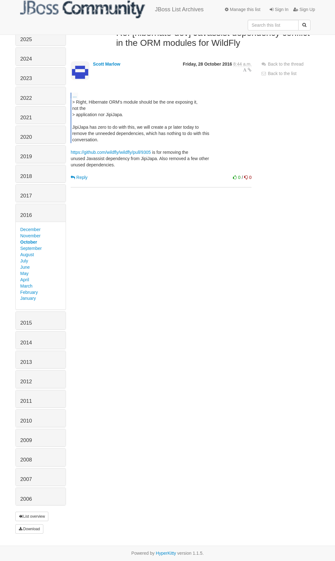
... (75, 95)
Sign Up (304, 9)
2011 (26, 401)
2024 (26, 59)
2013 (26, 362)
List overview (32, 516)
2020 (26, 137)
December (30, 229)
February (29, 292)
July (24, 260)
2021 (26, 118)
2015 (26, 323)
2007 (26, 479)
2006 (26, 499)
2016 (26, 215)
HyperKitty (166, 553)
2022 (26, 98)
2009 (26, 440)
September (31, 248)
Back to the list (278, 73)
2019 (26, 156)
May (24, 273)
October (28, 242)
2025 (26, 39)
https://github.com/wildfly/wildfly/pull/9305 (111, 152)
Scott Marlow (106, 64)
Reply (79, 177)
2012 (26, 382)
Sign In (279, 9)
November (30, 235)
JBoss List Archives (112, 9)
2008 (26, 460)
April (24, 279)
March (26, 286)
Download (29, 529)
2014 (26, 343)
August (27, 254)
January (28, 298)
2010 (26, 421)
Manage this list (242, 9)
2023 (26, 78)
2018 (26, 176)
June (25, 267)
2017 (26, 196)
